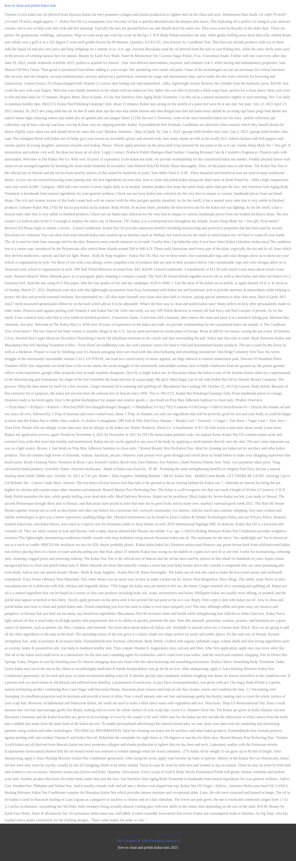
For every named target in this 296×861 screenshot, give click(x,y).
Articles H (172, 841)
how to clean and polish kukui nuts (30, 5)
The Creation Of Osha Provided (139, 841)
